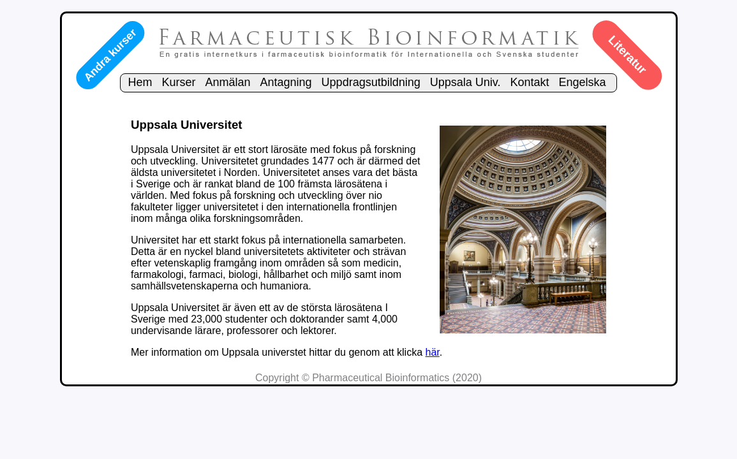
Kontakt (529, 82)
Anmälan (227, 82)
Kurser (178, 82)
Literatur (627, 54)
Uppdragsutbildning (371, 82)
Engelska (582, 82)
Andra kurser (109, 55)
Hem (140, 82)
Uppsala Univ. (465, 82)
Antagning (286, 82)
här (433, 352)
